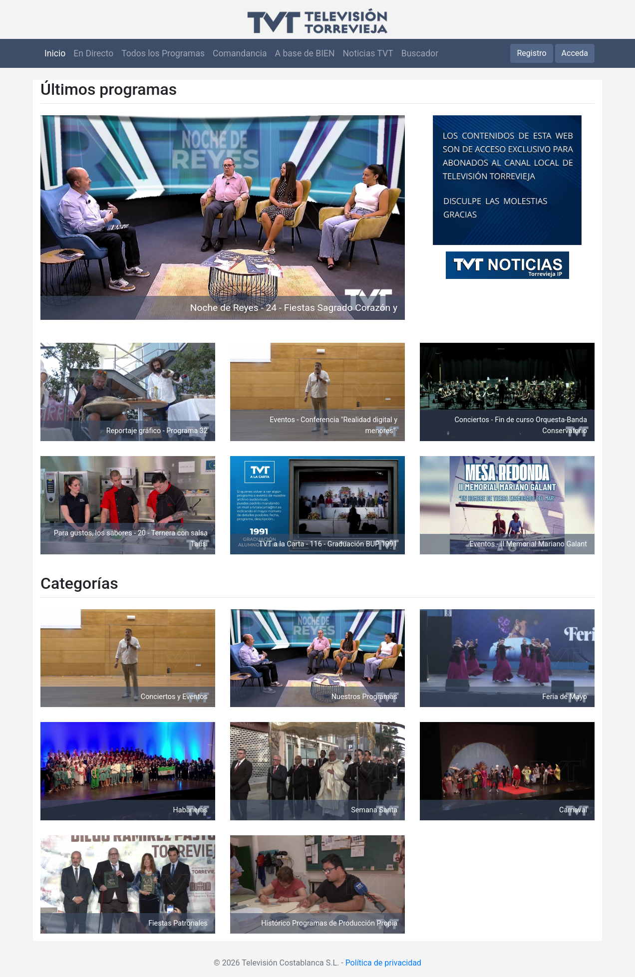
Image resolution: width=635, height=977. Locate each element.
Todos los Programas (163, 53)
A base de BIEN (305, 53)
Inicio (54, 53)
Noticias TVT (368, 53)
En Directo (93, 53)
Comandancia (240, 53)
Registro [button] (531, 53)
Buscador (419, 53)
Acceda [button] (575, 53)
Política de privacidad (383, 963)
